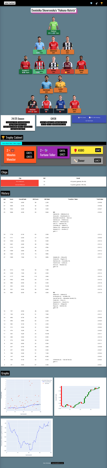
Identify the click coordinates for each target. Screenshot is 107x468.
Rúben (39, 51)
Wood (74, 110)
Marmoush (46, 90)
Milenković (53, 51)
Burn (67, 51)
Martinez (32, 110)
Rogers (67, 70)
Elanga (81, 70)
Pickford (53, 31)
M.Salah (24, 70)
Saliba (46, 110)
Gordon (53, 70)
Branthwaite (60, 110)
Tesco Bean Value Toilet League (11, 143)
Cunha (60, 89)
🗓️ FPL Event (82, 117)
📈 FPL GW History (94, 117)
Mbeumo (38, 70)
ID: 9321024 (89, 121)
